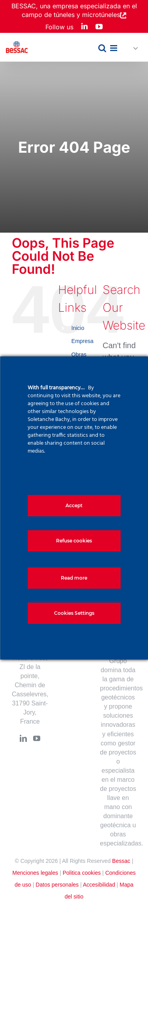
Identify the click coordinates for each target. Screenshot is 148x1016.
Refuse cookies (74, 541)
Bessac (121, 861)
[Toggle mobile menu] (114, 48)
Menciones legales (35, 873)
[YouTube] (36, 738)
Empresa (82, 341)
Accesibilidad (99, 884)
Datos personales (57, 884)
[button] (132, 48)
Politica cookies (82, 873)
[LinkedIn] (23, 738)
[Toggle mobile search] (102, 48)
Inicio (77, 328)
